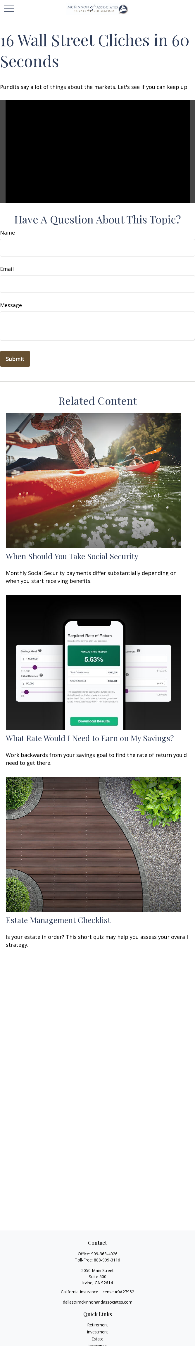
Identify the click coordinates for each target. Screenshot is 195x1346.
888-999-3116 (107, 1260)
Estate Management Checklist (58, 920)
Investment (97, 1332)
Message (11, 305)
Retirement (97, 1325)
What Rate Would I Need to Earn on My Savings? (90, 738)
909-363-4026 (104, 1254)
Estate (97, 1339)
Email (7, 268)
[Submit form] (15, 359)
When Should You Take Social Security (72, 556)
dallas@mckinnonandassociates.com (97, 1302)
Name (7, 232)
